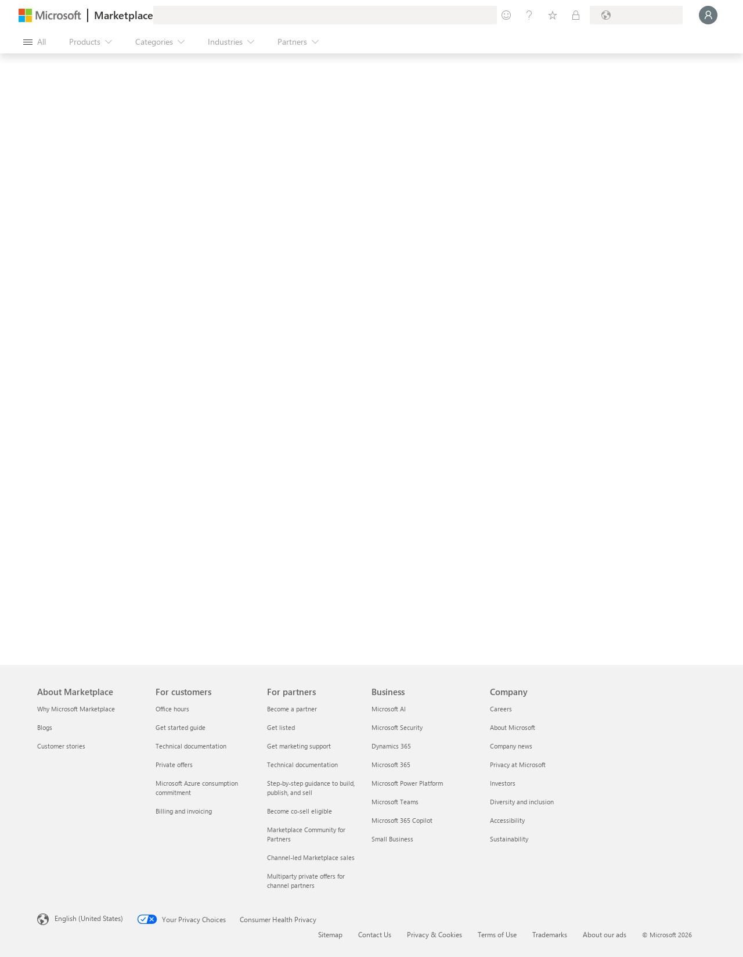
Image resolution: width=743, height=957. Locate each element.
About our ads (604, 934)
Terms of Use (497, 934)
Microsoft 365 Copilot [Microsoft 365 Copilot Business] (402, 820)
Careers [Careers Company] (501, 708)
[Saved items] (552, 15)
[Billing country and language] (636, 15)
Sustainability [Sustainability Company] (509, 838)
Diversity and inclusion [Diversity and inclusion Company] (522, 801)
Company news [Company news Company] (511, 746)
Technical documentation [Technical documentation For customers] (191, 746)
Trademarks (549, 934)
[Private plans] (576, 15)
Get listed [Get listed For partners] (281, 727)
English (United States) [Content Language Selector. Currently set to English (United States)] (89, 918)
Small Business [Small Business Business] (392, 838)
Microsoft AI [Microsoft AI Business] (389, 708)
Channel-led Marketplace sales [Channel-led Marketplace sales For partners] (311, 857)
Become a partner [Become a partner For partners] (292, 708)
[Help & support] (529, 15)
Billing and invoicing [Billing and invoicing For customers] (184, 811)
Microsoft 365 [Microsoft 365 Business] (391, 764)
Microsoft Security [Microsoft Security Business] (397, 727)
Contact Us (374, 934)
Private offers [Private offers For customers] (174, 764)
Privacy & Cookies (434, 934)
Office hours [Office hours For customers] (172, 708)
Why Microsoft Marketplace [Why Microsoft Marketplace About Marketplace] (76, 708)
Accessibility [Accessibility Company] (507, 820)
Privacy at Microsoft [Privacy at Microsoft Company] (518, 764)
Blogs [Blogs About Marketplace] (44, 727)
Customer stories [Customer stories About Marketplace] (61, 746)
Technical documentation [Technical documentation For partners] (302, 764)
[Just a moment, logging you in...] (708, 15)
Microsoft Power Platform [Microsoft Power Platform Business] (407, 783)
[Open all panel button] (35, 41)
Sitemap (330, 934)
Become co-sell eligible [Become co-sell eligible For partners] (299, 811)
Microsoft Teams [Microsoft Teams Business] (395, 801)
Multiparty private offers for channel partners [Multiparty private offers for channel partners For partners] (306, 881)
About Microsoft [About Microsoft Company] (512, 727)
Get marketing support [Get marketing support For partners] (299, 746)
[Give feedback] (506, 15)
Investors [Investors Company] (502, 783)
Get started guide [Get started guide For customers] (180, 727)
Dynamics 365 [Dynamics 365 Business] (391, 746)
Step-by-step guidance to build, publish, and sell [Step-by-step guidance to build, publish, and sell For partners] (311, 788)
